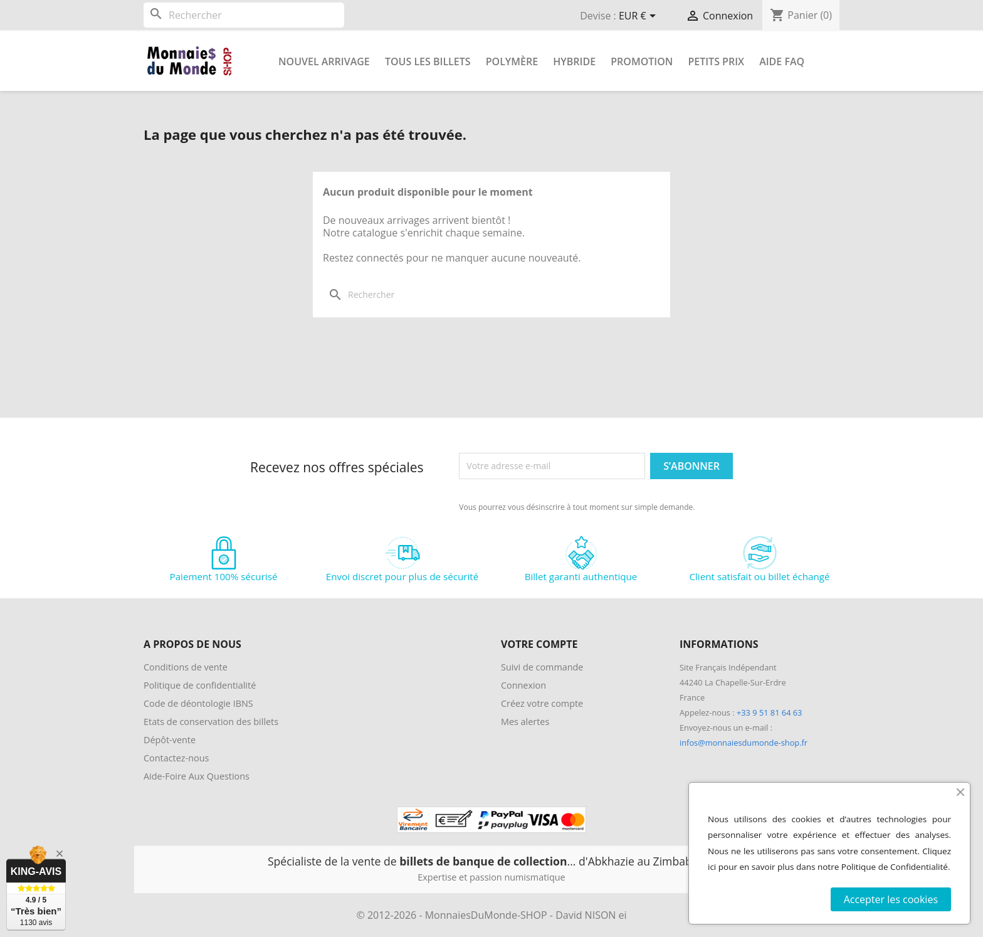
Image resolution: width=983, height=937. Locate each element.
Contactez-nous (176, 758)
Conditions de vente (186, 667)
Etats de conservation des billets (211, 722)
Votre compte (539, 644)
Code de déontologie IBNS (198, 703)
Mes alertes (525, 722)
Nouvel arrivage (324, 61)
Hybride (574, 61)
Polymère (512, 61)
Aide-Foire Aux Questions (197, 776)
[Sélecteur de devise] (639, 16)
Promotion (642, 61)
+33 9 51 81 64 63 (769, 712)
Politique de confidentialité (200, 685)
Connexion (523, 685)
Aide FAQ (781, 61)
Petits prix (716, 61)
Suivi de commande (542, 667)
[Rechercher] (244, 15)
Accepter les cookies (891, 899)
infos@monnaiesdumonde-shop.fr (743, 742)
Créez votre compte (542, 703)
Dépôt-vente (170, 740)
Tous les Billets (428, 61)
